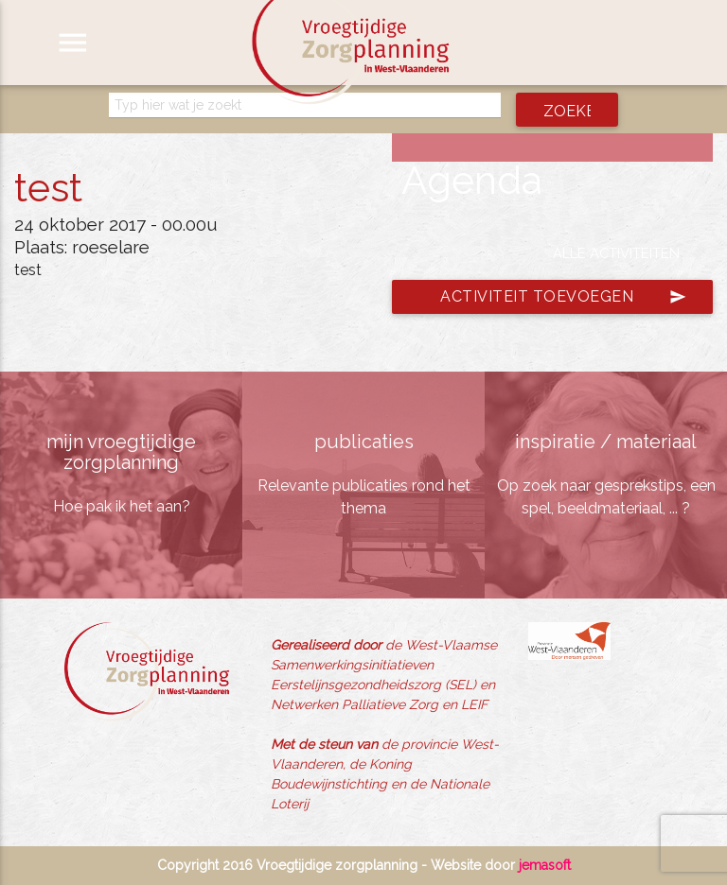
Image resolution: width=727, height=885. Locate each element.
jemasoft (545, 865)
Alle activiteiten (616, 253)
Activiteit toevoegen (563, 297)
